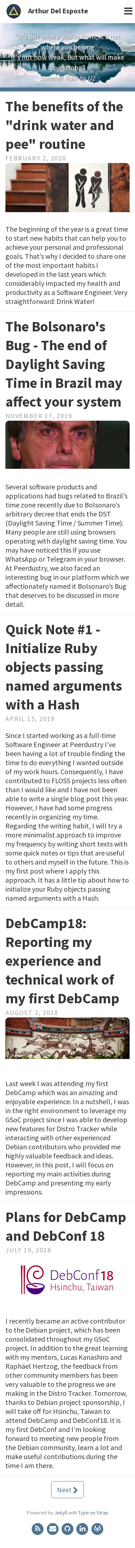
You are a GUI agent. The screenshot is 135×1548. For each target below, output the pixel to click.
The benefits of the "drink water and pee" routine (64, 125)
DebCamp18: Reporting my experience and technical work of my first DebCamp (62, 960)
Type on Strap (93, 1512)
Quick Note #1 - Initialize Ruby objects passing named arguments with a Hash (63, 666)
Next (67, 1489)
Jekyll (60, 1512)
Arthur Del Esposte (58, 10)
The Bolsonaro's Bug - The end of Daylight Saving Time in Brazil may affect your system (63, 364)
